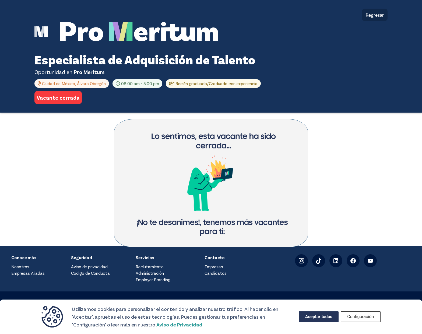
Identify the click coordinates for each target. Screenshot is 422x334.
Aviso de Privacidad (179, 324)
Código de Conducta (90, 273)
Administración (150, 273)
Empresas (214, 266)
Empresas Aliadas (28, 273)
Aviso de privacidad (89, 266)
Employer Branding (153, 279)
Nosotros (20, 266)
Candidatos (216, 273)
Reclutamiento (150, 266)
